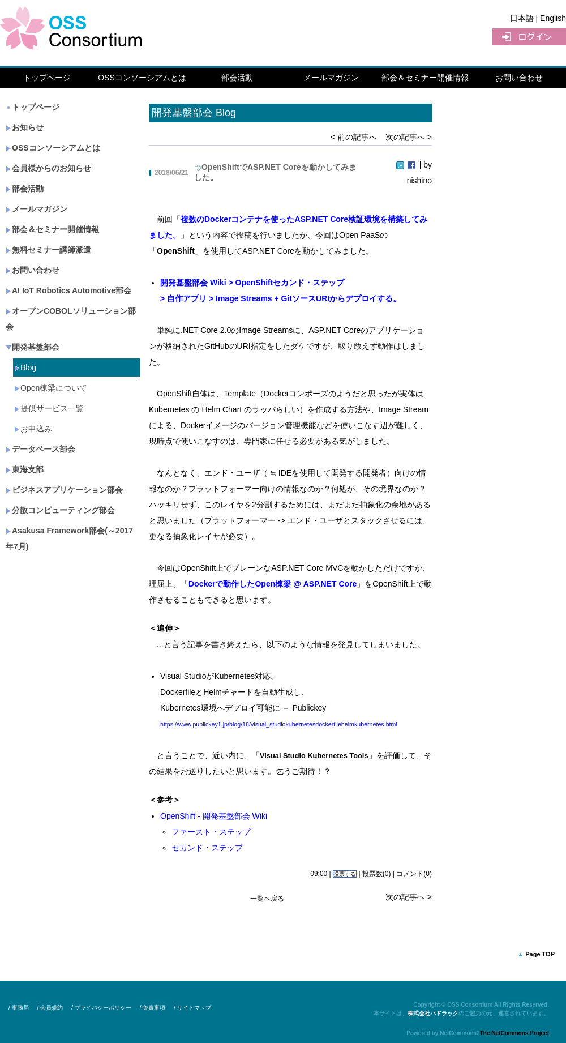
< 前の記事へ (354, 137)
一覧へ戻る (267, 899)
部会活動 (237, 77)
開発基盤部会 (32, 347)
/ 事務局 (18, 1007)
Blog (25, 367)
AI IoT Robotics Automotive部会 (68, 290)
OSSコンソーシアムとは (142, 77)
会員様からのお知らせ (48, 168)
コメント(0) (414, 874)
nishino (419, 180)
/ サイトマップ (192, 1007)
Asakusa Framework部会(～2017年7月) (69, 538)
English (553, 18)
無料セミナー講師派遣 (48, 249)
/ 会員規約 (50, 1007)
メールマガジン (331, 77)
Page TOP (540, 954)
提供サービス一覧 (49, 408)
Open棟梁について (50, 387)
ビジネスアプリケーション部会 (64, 489)
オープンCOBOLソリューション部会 (71, 318)
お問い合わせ (519, 77)
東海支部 (25, 469)
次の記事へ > (408, 137)
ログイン (529, 36)
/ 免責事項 (153, 1007)
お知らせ (25, 127)
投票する (344, 874)
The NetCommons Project (514, 1033)
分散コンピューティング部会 (60, 510)
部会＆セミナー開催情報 (425, 77)
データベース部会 (40, 449)
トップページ (47, 77)
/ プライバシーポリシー (101, 1007)
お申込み (33, 428)
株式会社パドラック (433, 1013)
